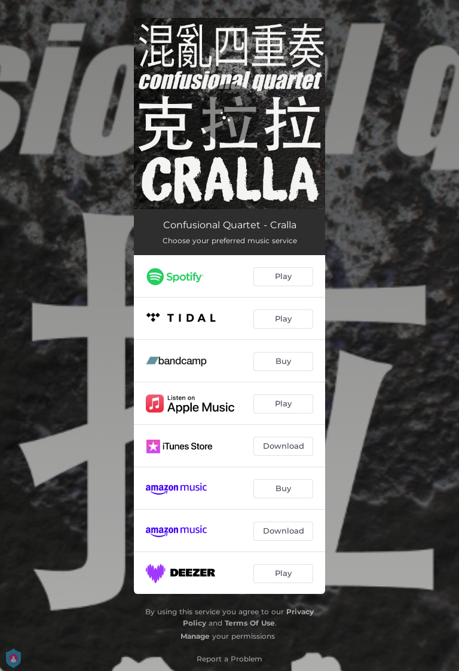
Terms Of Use (250, 622)
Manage (195, 636)
